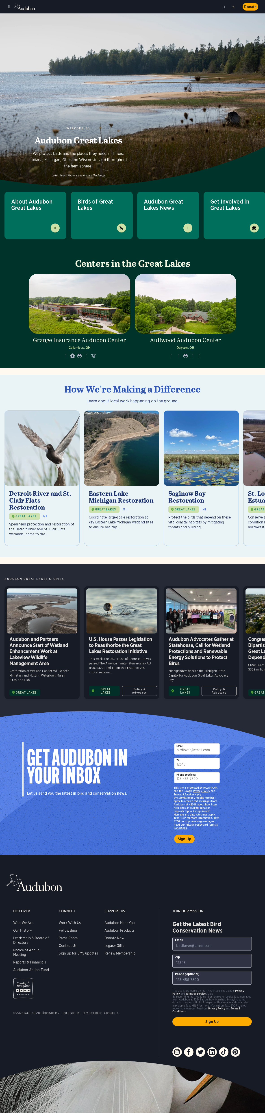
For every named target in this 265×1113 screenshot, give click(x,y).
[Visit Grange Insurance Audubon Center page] (79, 317)
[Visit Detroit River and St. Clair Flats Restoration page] (42, 478)
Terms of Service (184, 794)
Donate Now (114, 938)
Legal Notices (71, 1013)
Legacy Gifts (114, 946)
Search (234, 6)
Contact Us (67, 946)
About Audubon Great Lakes (31, 204)
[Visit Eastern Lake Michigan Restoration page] (121, 478)
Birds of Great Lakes (95, 204)
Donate (250, 7)
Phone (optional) (187, 774)
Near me (225, 6)
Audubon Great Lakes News (163, 204)
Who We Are (23, 923)
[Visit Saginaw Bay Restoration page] (201, 478)
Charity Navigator (23, 988)
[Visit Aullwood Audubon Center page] (185, 317)
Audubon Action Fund (31, 970)
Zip (178, 760)
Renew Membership (120, 953)
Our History (22, 930)
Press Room (68, 938)
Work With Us (70, 923)
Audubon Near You (119, 923)
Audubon (24, 7)
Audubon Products (119, 930)
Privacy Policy (194, 824)
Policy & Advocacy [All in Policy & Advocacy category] (139, 691)
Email (179, 746)
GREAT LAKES (25, 516)
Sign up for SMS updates (78, 953)
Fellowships (68, 930)
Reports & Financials (29, 962)
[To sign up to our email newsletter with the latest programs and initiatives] (197, 749)
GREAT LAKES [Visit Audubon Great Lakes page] (26, 692)
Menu (9, 6)
